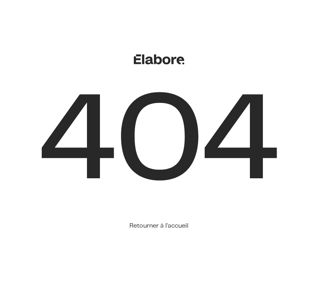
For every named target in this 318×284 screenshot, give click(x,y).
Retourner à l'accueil (159, 226)
